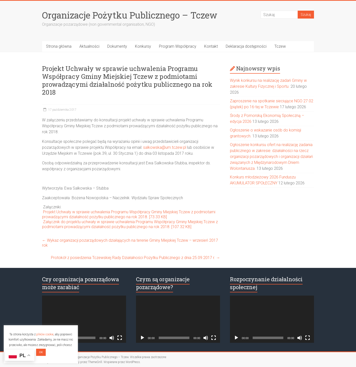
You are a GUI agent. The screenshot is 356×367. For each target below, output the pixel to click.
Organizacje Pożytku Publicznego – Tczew (129, 15)
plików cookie (44, 334)
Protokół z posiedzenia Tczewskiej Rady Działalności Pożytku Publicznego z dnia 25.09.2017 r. (135, 257)
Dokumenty (117, 46)
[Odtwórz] (142, 337)
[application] (84, 319)
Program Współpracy (177, 46)
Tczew (280, 46)
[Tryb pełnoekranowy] (119, 337)
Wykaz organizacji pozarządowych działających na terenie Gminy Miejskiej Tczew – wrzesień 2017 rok (130, 243)
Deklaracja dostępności (246, 46)
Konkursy (143, 46)
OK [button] (41, 352)
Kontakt (211, 46)
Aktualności (89, 46)
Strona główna (58, 46)
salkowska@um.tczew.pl (164, 147)
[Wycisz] (111, 337)
